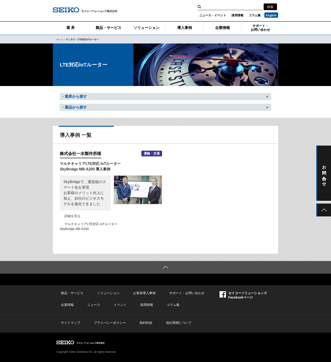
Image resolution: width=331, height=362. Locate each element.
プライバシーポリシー (110, 323)
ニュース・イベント (212, 15)
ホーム (59, 39)
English (271, 15)
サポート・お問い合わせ (260, 28)
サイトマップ (70, 323)
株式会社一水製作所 (80, 153)
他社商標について (179, 323)
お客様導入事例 (144, 293)
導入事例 (184, 28)
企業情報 (222, 28)
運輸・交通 (152, 153)
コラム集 (255, 15)
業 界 (70, 28)
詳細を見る (72, 216)
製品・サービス (108, 28)
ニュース (93, 305)
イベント (120, 305)
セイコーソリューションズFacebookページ (243, 295)
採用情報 (237, 15)
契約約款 (146, 323)
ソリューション (146, 28)
